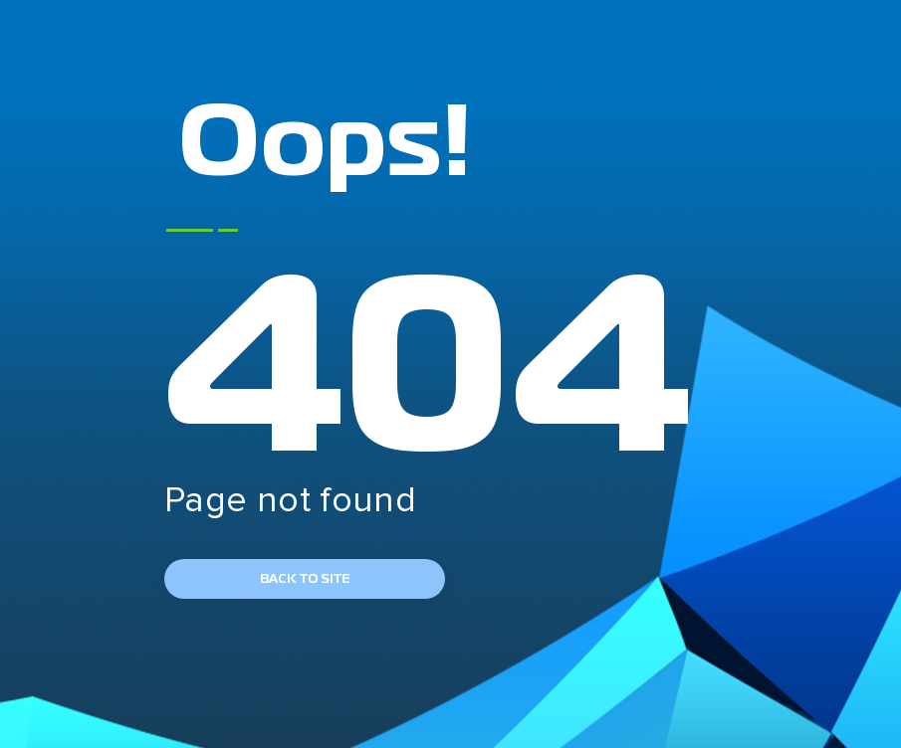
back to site (305, 579)
